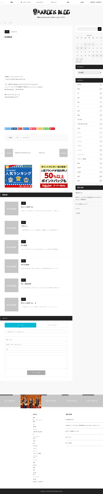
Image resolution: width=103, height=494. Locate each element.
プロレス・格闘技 (89, 159)
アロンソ (24, 226)
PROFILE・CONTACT (96, 2)
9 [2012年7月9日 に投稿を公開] (77, 48)
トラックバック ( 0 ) (52, 325)
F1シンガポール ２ (28, 303)
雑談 (12, 2)
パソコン (89, 150)
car (89, 93)
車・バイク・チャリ (26, 2)
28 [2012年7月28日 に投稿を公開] (97, 55)
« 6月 (77, 62)
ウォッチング (39, 2)
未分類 (89, 168)
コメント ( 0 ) (20, 325)
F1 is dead (25, 265)
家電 (89, 163)
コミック (89, 141)
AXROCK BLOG (50, 491)
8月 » (80, 62)
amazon (89, 85)
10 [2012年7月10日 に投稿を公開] (81, 48)
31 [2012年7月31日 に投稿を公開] (81, 59)
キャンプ (89, 137)
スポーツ (89, 146)
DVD (89, 98)
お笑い (89, 128)
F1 (7, 31)
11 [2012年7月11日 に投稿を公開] (85, 48)
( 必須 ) (9, 339)
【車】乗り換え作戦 (89, 124)
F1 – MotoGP (26, 284)
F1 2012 (24, 245)
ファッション (89, 154)
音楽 (68, 2)
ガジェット (54, 2)
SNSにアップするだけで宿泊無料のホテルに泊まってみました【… (83, 425)
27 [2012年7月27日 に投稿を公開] (93, 55)
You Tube (89, 119)
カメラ (89, 133)
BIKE (89, 89)
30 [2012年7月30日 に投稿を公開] (77, 59)
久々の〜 (78, 208)
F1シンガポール (27, 207)
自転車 (89, 172)
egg (89, 102)
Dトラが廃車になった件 (81, 204)
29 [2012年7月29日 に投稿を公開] (101, 55)
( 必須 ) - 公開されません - (14, 344)
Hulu (89, 111)
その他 (82, 2)
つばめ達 (78, 213)
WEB (89, 115)
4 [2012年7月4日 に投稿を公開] (85, 44)
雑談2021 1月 (79, 192)
